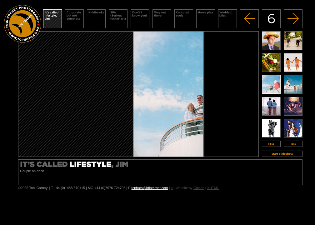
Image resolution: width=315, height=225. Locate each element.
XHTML (213, 188)
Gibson (198, 188)
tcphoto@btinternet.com (150, 188)
